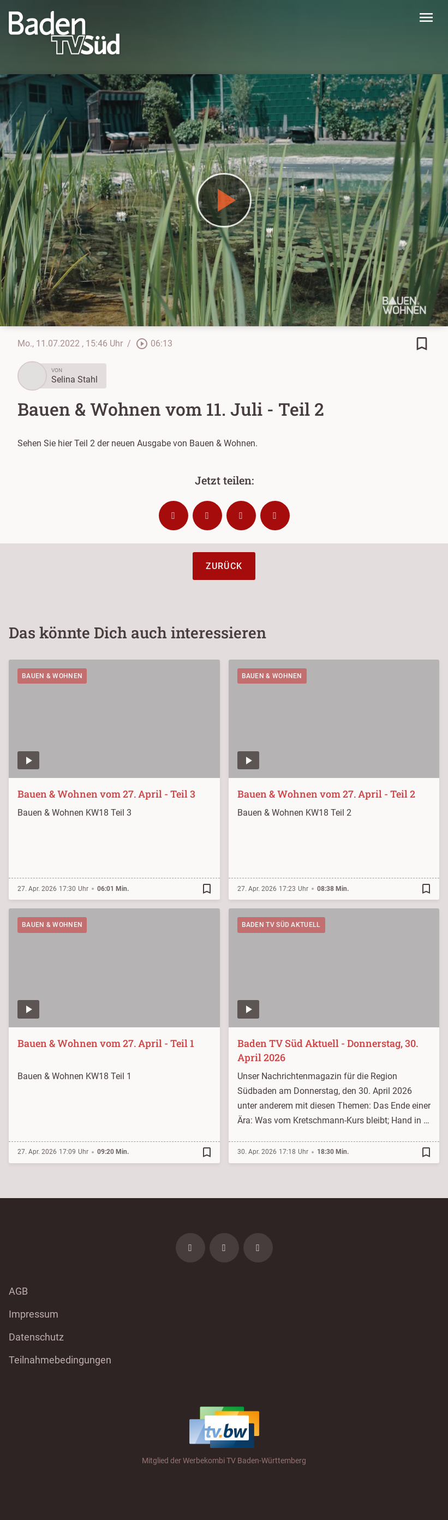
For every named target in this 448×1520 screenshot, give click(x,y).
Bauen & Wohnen (52, 676)
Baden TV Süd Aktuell (281, 925)
